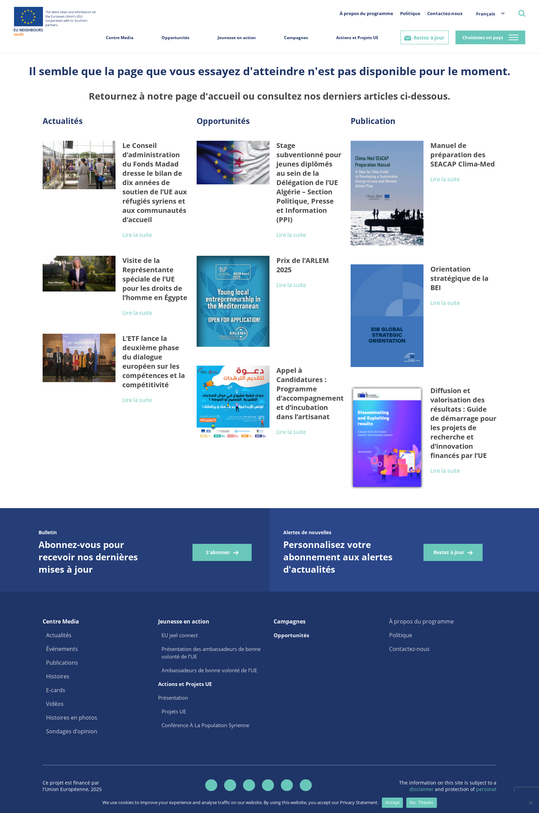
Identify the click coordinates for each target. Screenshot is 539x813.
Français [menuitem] (485, 14)
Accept (392, 802)
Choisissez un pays (482, 37)
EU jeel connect (180, 635)
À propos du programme (366, 13)
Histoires (57, 676)
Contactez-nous (444, 13)
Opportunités (175, 38)
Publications (62, 662)
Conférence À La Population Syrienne (205, 725)
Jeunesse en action (237, 38)
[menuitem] (487, 14)
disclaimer (422, 789)
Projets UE (174, 711)
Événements (62, 649)
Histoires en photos (71, 717)
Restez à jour (429, 37)
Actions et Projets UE (357, 38)
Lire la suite (137, 235)
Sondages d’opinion (71, 731)
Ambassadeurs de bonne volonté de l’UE (209, 670)
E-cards (55, 690)
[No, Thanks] (530, 802)
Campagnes (296, 38)
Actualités (59, 635)
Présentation (173, 697)
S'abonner (218, 552)
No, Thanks (421, 802)
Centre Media (119, 38)
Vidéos (55, 704)
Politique (410, 13)
